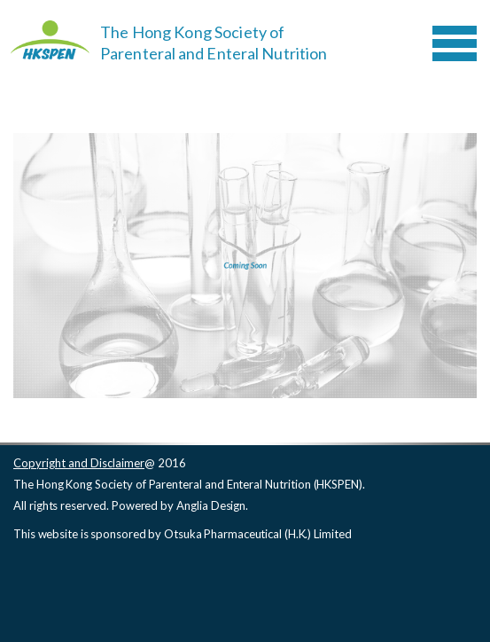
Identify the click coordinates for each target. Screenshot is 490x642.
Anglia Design (210, 505)
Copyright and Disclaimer (78, 463)
